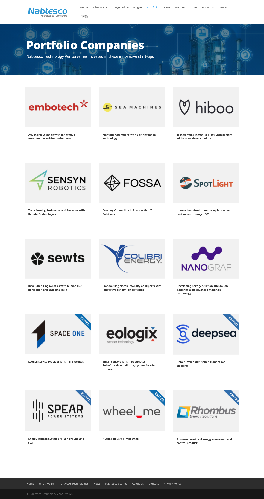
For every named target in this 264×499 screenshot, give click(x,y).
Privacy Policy (172, 483)
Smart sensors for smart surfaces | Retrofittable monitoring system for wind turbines (129, 365)
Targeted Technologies (127, 7)
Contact (224, 7)
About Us (208, 7)
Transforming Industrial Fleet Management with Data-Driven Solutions (204, 136)
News (166, 7)
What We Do (100, 7)
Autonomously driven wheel (121, 439)
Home (84, 7)
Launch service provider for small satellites (56, 361)
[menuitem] (84, 19)
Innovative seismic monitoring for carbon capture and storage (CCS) (203, 212)
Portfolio (153, 7)
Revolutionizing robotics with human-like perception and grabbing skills (55, 287)
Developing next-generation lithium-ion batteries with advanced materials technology (202, 289)
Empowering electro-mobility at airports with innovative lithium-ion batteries (132, 287)
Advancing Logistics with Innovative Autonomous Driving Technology (51, 136)
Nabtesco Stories (186, 7)
